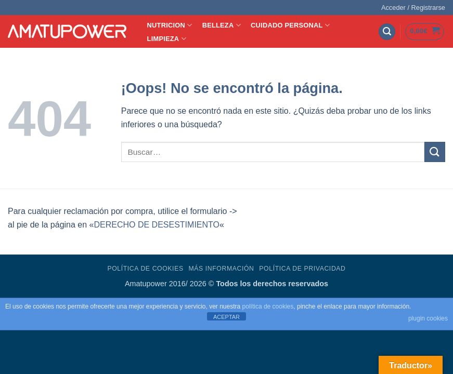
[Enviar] (434, 152)
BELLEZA (221, 25)
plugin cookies (428, 318)
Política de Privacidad (302, 268)
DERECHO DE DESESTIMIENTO (156, 224)
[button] (413, 8)
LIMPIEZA (166, 39)
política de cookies (268, 306)
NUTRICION (169, 25)
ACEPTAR (226, 317)
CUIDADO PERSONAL (290, 25)
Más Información (221, 268)
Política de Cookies (145, 268)
